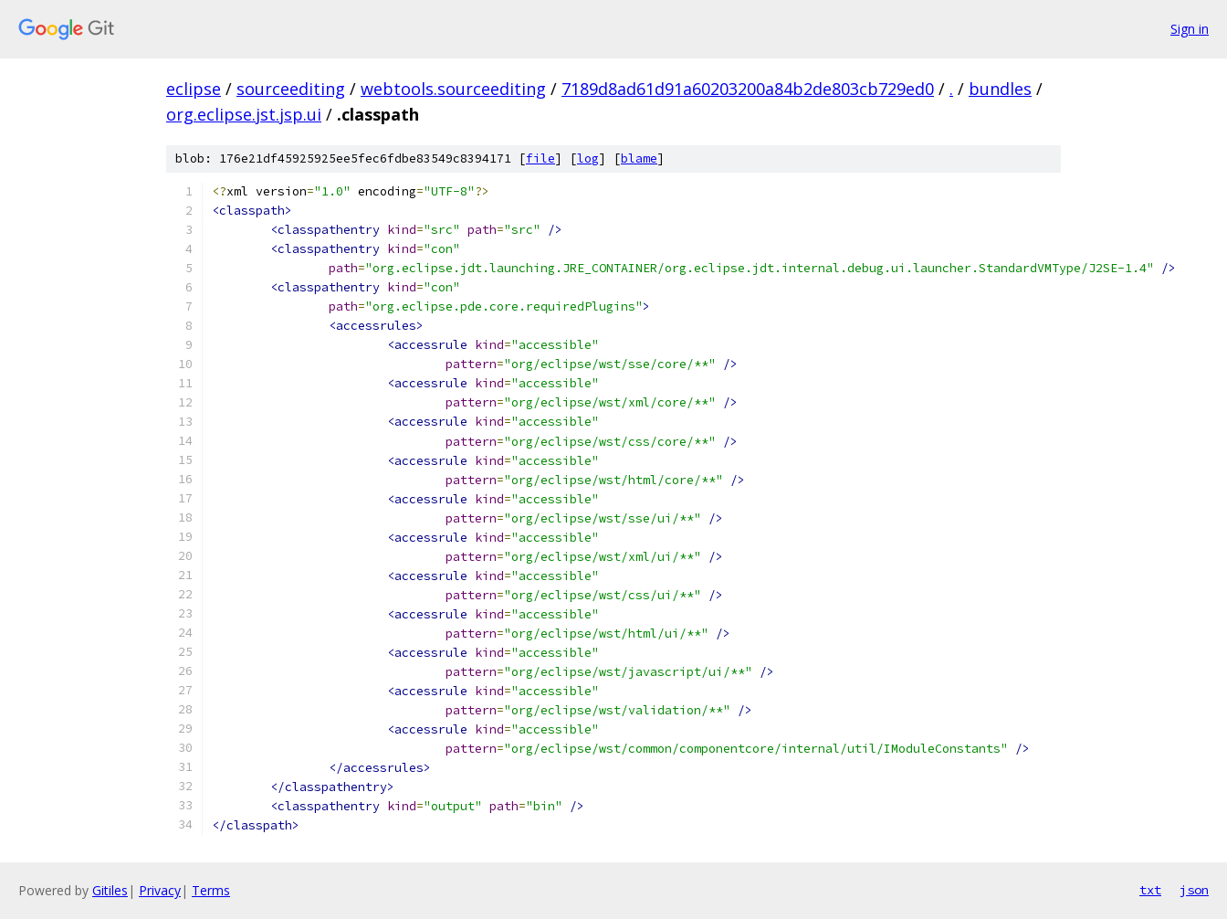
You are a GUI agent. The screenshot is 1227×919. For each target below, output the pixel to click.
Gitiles (110, 890)
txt (1150, 890)
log (588, 158)
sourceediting (290, 89)
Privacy (160, 890)
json (1194, 890)
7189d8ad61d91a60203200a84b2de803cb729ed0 (747, 89)
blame (639, 158)
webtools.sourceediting (453, 89)
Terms (211, 890)
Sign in (1189, 28)
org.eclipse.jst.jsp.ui (243, 114)
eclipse (193, 89)
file (540, 158)
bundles (1000, 89)
